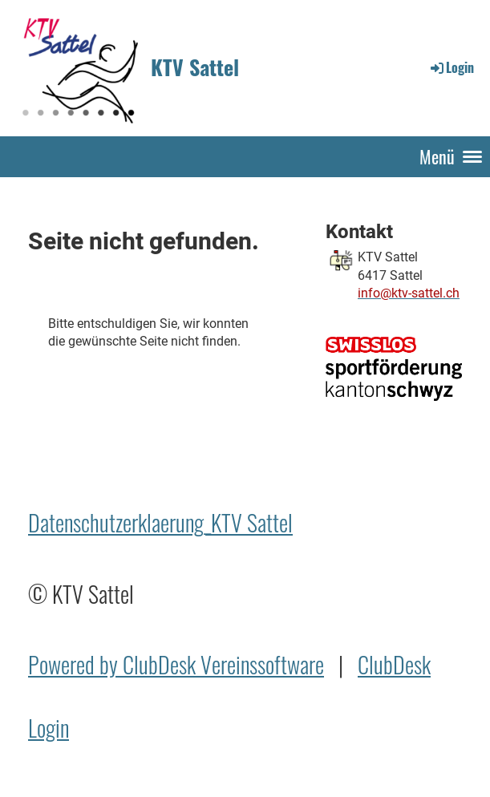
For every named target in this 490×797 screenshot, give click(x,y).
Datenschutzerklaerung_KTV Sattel (160, 522)
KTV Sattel (195, 67)
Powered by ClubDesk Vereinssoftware (176, 664)
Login (451, 67)
